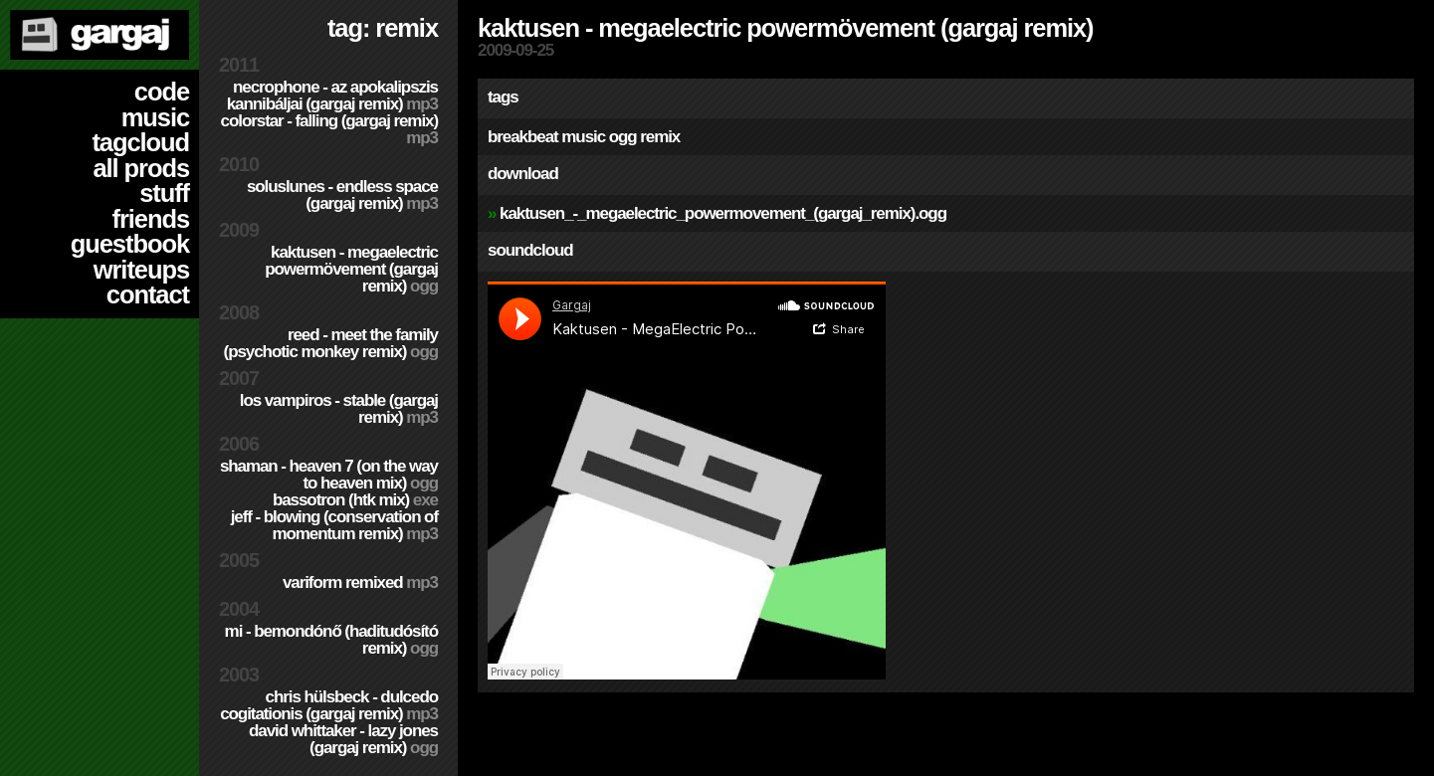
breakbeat (523, 136)
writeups (141, 270)
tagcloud (140, 142)
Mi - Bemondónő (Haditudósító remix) (331, 640)
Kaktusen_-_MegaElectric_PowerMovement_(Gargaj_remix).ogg (723, 213)
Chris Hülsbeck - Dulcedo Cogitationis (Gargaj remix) (329, 705)
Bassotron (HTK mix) (355, 499)
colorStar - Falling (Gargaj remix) (329, 129)
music (155, 117)
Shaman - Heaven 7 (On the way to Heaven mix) (329, 474)
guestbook (130, 244)
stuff (164, 193)
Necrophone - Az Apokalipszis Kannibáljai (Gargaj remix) (332, 95)
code (161, 91)
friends (150, 219)
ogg (623, 136)
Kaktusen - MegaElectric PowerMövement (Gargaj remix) (351, 269)
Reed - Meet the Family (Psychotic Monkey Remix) (331, 343)
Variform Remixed (360, 582)
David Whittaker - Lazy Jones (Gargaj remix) (343, 739)
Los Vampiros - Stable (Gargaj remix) (339, 409)
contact (147, 294)
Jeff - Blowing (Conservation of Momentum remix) (334, 525)
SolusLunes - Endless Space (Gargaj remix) (342, 195)
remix (660, 136)
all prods (141, 168)
